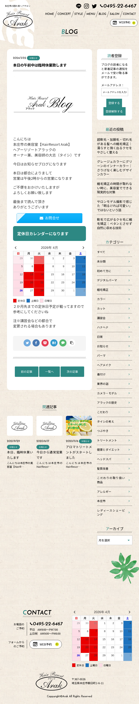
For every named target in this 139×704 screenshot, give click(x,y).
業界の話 (102, 384)
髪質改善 (102, 468)
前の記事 (26, 372)
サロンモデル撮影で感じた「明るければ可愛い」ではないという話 (114, 205)
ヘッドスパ (104, 459)
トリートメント (107, 440)
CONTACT (129, 14)
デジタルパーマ (107, 280)
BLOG (102, 14)
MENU (90, 14)
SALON (114, 14)
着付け (101, 374)
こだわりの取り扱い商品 (111, 480)
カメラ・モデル (107, 393)
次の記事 (72, 372)
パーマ (101, 355)
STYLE (78, 14)
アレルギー (104, 492)
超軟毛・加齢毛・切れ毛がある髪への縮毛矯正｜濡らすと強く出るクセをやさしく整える (114, 145)
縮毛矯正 (102, 290)
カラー (101, 299)
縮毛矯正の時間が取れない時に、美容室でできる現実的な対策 (114, 187)
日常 (100, 337)
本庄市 (101, 501)
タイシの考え (105, 421)
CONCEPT (64, 14)
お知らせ (102, 346)
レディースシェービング (111, 512)
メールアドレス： (112, 85)
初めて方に (104, 271)
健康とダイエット (108, 450)
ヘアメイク (104, 365)
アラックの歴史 (107, 402)
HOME (49, 14)
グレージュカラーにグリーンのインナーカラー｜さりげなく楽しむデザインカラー (114, 167)
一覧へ (49, 372)
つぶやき (102, 431)
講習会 (101, 318)
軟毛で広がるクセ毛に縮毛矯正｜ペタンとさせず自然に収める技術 (114, 223)
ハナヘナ (102, 327)
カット (101, 308)
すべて (101, 252)
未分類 (101, 261)
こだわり (102, 412)
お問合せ (49, 217)
